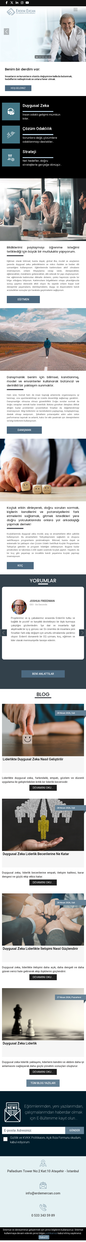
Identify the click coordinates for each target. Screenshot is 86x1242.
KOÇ (20, 565)
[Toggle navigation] (75, 9)
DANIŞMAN (24, 430)
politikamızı (51, 1233)
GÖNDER (74, 1130)
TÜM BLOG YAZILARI (43, 1083)
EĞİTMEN (23, 299)
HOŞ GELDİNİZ (18, 88)
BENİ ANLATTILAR (43, 673)
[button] (3, 632)
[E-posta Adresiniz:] (33, 1130)
